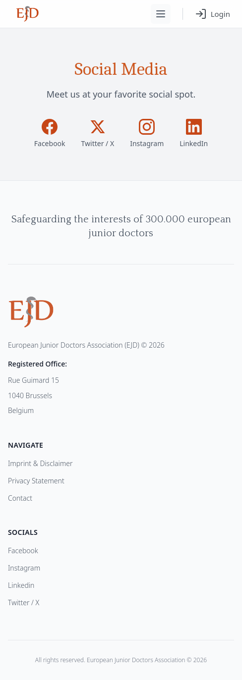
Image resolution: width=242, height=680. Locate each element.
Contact (20, 498)
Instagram (24, 568)
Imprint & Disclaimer (40, 463)
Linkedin (21, 585)
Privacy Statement (36, 480)
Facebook (23, 550)
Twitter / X (23, 602)
